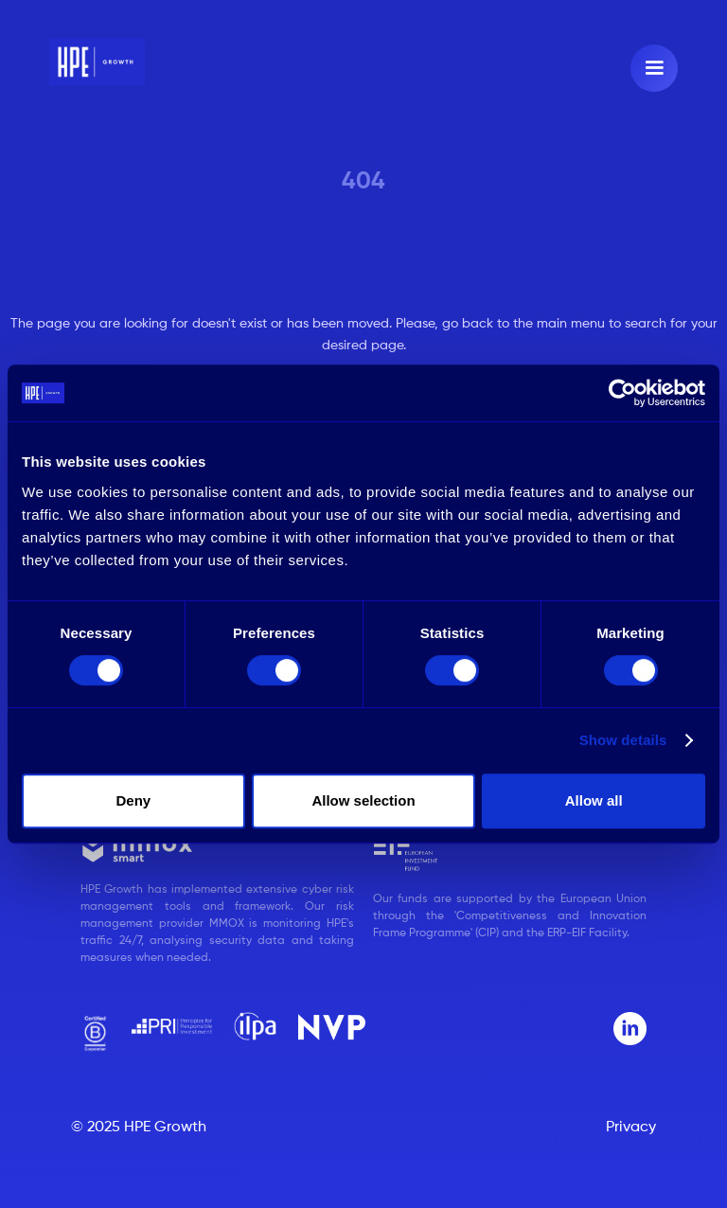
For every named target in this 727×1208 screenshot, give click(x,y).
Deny (133, 800)
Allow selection (363, 800)
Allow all (594, 800)
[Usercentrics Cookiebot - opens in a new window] (622, 393)
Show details (623, 740)
